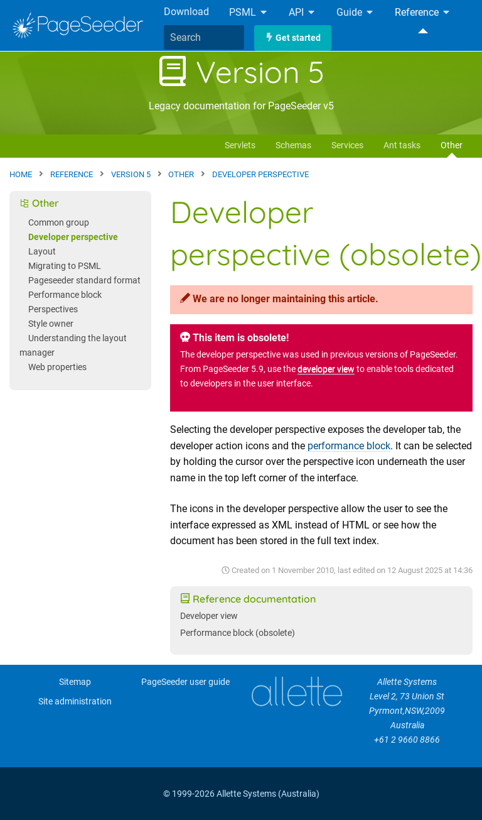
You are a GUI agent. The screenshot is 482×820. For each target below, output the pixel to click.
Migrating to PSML (64, 266)
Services (347, 145)
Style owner (50, 324)
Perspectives (53, 309)
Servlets (240, 145)
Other (452, 145)
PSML (249, 13)
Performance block (65, 295)
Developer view (209, 616)
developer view (326, 369)
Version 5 (241, 71)
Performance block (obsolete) (237, 633)
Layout (42, 251)
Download (186, 12)
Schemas (293, 145)
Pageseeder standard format (84, 280)
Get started (293, 38)
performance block (349, 446)
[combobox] (204, 37)
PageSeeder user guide (185, 682)
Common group (58, 222)
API (302, 13)
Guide (355, 13)
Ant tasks (401, 145)
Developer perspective (73, 237)
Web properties (57, 367)
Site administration (75, 701)
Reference (423, 13)
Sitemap (75, 682)
